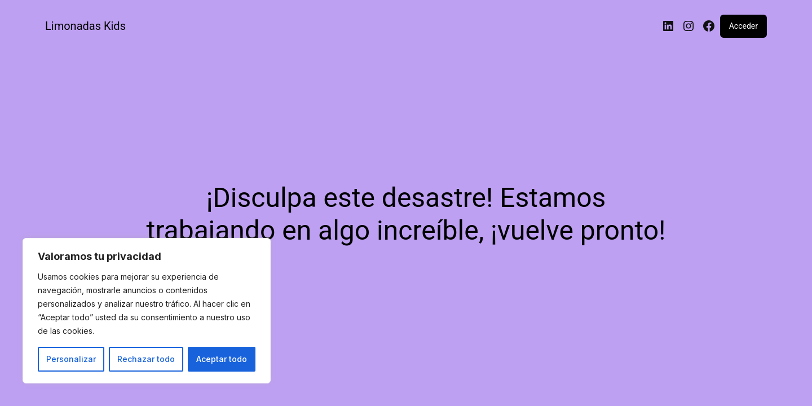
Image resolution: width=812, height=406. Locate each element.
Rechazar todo (146, 359)
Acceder (743, 25)
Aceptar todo (221, 359)
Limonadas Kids (85, 26)
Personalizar (71, 359)
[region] (147, 310)
